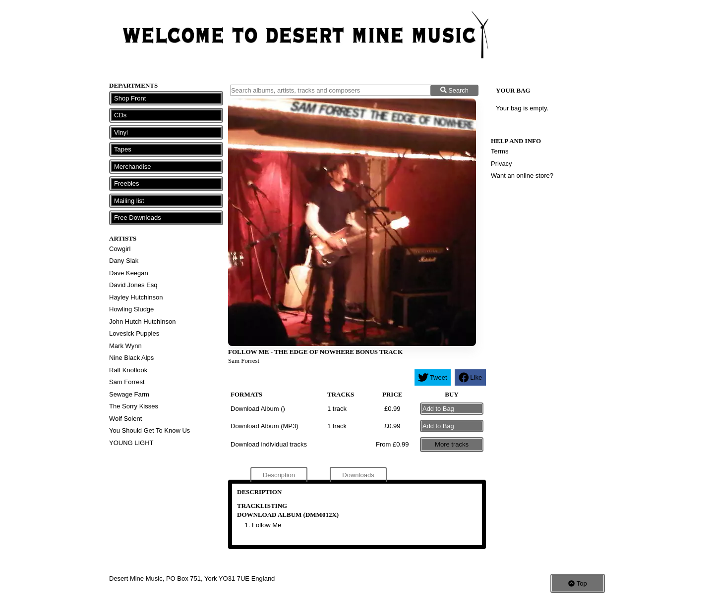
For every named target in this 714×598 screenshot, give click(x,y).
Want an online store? (522, 175)
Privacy (501, 163)
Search (454, 90)
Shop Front (130, 98)
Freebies (126, 183)
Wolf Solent (125, 418)
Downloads (358, 475)
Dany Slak (123, 260)
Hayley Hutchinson (136, 297)
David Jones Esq (133, 285)
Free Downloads (137, 217)
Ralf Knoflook (128, 370)
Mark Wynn (125, 345)
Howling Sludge (131, 309)
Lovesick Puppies (134, 333)
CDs (120, 115)
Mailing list (129, 200)
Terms (499, 151)
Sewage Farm (129, 394)
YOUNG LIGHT (131, 443)
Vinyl (121, 132)
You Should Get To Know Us (149, 430)
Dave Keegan (128, 273)
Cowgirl (119, 248)
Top (577, 583)
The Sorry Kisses (133, 406)
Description (279, 475)
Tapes (122, 149)
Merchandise (132, 166)
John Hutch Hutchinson (142, 321)
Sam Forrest (127, 382)
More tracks (452, 444)
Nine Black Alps (131, 357)
